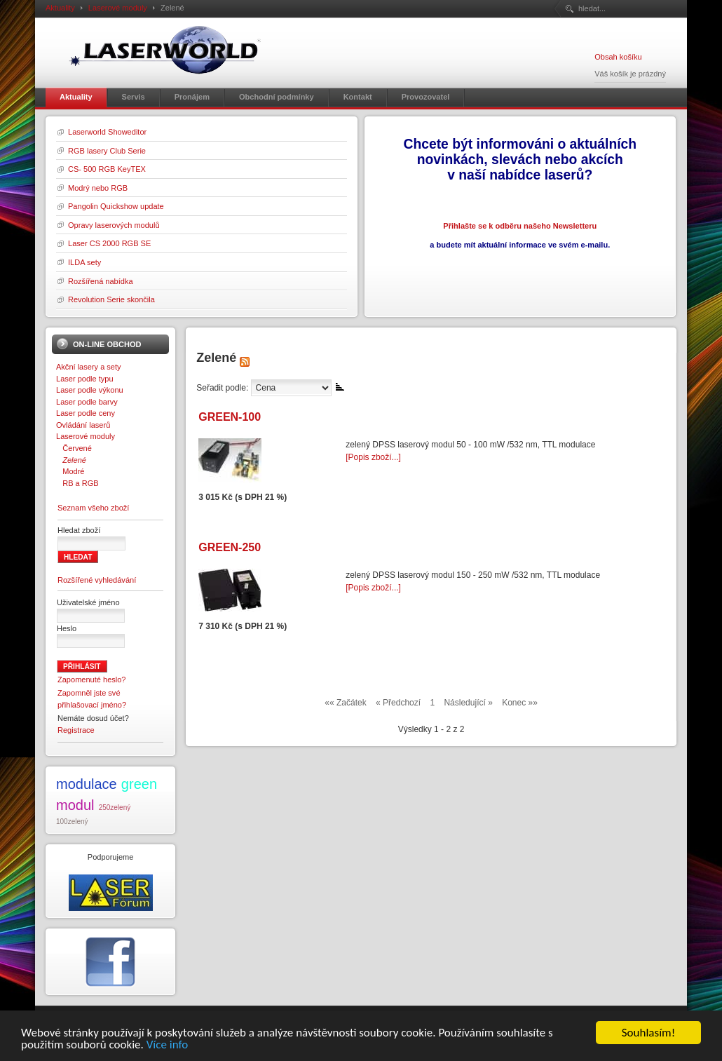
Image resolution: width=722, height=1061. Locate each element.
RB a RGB (77, 483)
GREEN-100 (229, 417)
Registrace (76, 730)
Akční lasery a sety (88, 367)
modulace (86, 784)
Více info (168, 1047)
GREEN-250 (229, 547)
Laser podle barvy (87, 402)
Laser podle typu (85, 378)
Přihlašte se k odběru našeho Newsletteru (520, 226)
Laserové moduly (117, 8)
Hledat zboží (78, 530)
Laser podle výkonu (89, 390)
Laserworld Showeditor (107, 132)
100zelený (72, 821)
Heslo (66, 628)
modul (75, 805)
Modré (70, 471)
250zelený (115, 807)
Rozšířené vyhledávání (96, 580)
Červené (74, 448)
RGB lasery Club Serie (107, 151)
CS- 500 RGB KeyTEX (107, 169)
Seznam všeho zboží (93, 508)
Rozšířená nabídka (100, 281)
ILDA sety (84, 262)
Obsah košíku (617, 57)
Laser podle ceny (85, 413)
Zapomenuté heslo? (91, 679)
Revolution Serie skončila (111, 299)
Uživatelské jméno (88, 602)
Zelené (71, 460)
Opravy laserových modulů (114, 225)
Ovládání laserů (83, 425)
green (139, 784)
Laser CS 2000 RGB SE (109, 243)
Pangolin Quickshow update (116, 206)
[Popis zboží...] (373, 457)
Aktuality (60, 8)
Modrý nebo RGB (98, 188)
